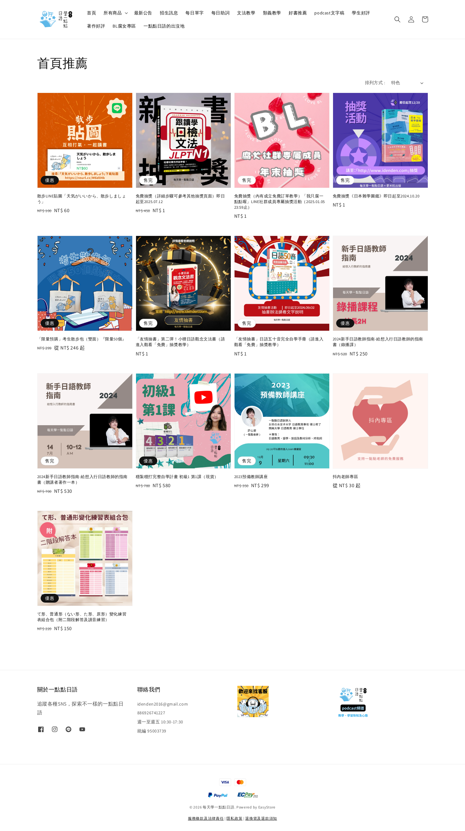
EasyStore (266, 807)
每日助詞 (220, 13)
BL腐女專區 (124, 26)
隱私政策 (234, 818)
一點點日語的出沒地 (164, 26)
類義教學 (272, 13)
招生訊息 (169, 13)
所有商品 (113, 13)
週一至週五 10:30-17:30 (160, 722)
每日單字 (194, 13)
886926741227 (151, 713)
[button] (397, 19)
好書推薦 (298, 13)
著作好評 (96, 26)
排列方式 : (375, 82)
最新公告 (143, 13)
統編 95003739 (152, 731)
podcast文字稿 (329, 13)
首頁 (91, 13)
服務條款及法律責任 (206, 818)
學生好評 (361, 13)
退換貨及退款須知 (261, 818)
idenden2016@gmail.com (162, 704)
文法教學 (246, 13)
